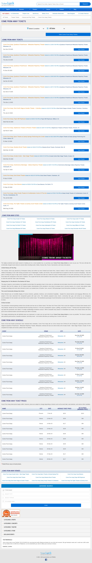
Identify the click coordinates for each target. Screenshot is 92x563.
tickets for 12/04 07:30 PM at (45, 56)
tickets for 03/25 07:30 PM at (38, 156)
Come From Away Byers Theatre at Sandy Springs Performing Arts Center (46, 474)
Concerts (21, 9)
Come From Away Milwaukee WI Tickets (16, 228)
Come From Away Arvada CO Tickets (16, 218)
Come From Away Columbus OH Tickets (75, 222)
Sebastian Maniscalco (60, 13)
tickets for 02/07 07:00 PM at (41, 127)
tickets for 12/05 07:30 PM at (45, 66)
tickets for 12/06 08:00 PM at (45, 77)
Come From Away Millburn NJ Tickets (75, 225)
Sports (8, 9)
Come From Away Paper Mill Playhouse (75, 477)
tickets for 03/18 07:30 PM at (34, 147)
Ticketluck (17, 4)
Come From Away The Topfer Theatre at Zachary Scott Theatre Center (75, 480)
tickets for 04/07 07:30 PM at (44, 165)
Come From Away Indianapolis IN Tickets (46, 225)
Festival (62, 9)
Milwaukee (60, 336)
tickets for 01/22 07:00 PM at (45, 109)
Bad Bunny (38, 13)
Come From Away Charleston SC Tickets (16, 222)
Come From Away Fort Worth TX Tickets (16, 225)
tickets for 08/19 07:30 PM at (44, 204)
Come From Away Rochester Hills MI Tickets (75, 228)
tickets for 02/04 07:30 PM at (31, 119)
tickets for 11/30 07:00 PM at (45, 45)
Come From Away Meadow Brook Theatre (46, 477)
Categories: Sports (10, 520)
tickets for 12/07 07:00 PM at (45, 87)
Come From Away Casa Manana (75, 474)
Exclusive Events (9, 534)
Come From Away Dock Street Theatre (16, 477)
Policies (54, 557)
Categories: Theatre (10, 527)
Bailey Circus (48, 13)
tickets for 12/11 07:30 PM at (45, 98)
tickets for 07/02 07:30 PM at (45, 194)
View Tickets (81, 49)
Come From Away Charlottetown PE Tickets (45, 222)
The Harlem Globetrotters (14, 13)
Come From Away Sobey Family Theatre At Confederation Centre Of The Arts (46, 480)
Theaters (35, 9)
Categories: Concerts (10, 523)
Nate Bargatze (73, 13)
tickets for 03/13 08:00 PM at (44, 137)
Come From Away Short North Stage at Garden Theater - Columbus (16, 480)
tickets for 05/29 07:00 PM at (28, 184)
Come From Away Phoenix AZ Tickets (46, 228)
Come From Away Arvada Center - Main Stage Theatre (16, 474)
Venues (48, 9)
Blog (75, 9)
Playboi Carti (28, 13)
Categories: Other (9, 531)
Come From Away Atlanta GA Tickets (46, 218)
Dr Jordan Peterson (86, 13)
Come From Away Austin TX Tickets (75, 218)
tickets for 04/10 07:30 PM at (31, 175)
